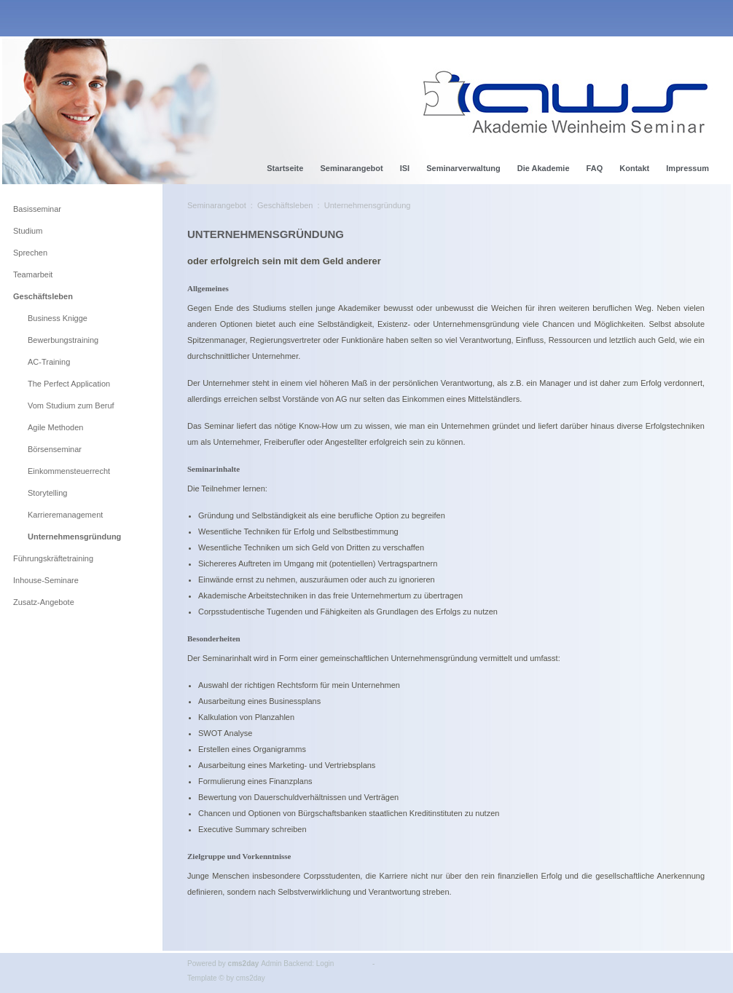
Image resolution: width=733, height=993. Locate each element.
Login (325, 964)
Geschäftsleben (285, 205)
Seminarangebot (216, 205)
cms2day (243, 964)
